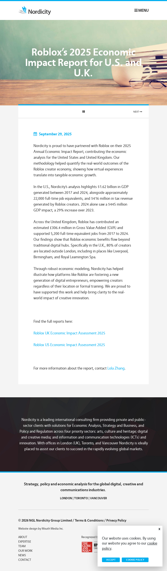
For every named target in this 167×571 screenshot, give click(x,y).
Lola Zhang (116, 368)
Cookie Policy (135, 559)
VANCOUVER (98, 498)
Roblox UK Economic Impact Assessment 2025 (69, 333)
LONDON (66, 498)
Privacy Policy (116, 520)
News (22, 555)
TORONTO (81, 498)
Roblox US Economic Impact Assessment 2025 (69, 345)
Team (22, 546)
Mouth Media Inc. (52, 528)
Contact (24, 560)
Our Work (25, 551)
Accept (110, 559)
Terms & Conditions (89, 520)
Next (137, 111)
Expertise (24, 541)
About (22, 537)
